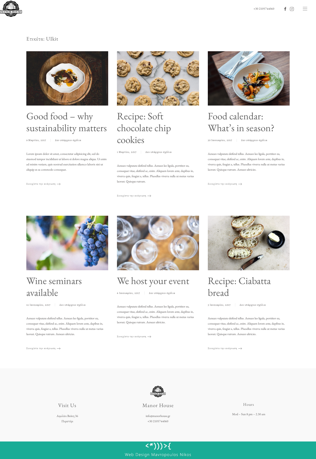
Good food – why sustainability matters (66, 121)
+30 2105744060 (263, 9)
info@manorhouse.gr (158, 415)
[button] (305, 9)
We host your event (153, 280)
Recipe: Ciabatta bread (239, 286)
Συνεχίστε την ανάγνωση (41, 183)
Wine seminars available (54, 286)
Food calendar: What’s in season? (241, 121)
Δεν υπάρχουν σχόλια (68, 140)
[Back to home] (11, 9)
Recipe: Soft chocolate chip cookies (144, 127)
